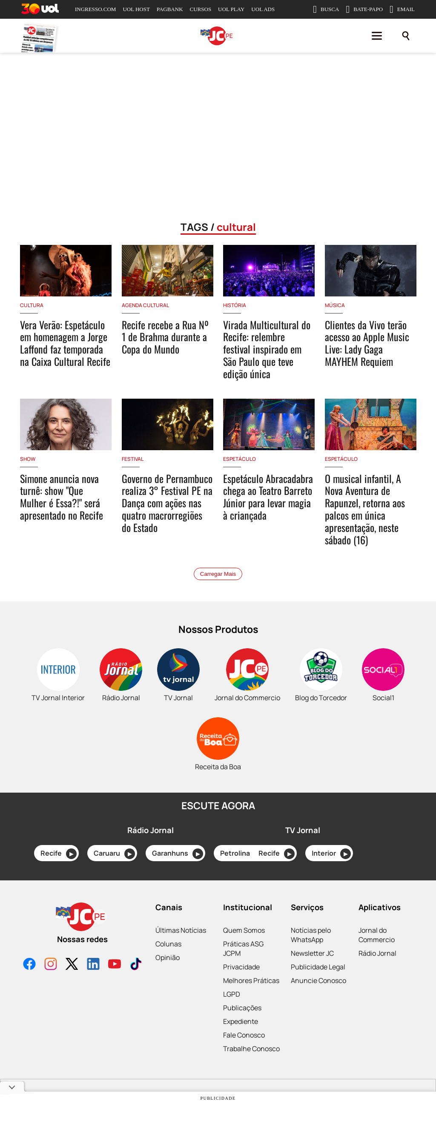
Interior (331, 853)
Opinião (167, 957)
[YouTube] (114, 964)
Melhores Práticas (251, 980)
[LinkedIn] (93, 964)
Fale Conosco (244, 1035)
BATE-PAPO (364, 9)
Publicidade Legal (318, 967)
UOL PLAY (231, 9)
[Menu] (377, 36)
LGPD (231, 994)
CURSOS (201, 9)
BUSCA (326, 9)
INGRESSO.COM (95, 9)
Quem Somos (244, 930)
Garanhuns (177, 853)
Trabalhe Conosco (251, 1048)
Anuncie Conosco (318, 980)
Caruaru (114, 853)
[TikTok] (135, 964)
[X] (72, 964)
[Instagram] (50, 964)
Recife (58, 853)
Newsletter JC (312, 953)
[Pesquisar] (406, 36)
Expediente (240, 1021)
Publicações (242, 1007)
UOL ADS (263, 9)
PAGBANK (170, 9)
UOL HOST (136, 9)
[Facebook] (29, 964)
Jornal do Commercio (377, 935)
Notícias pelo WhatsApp (311, 935)
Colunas (168, 944)
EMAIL (402, 9)
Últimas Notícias (180, 930)
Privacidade (241, 967)
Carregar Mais (218, 574)
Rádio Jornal (377, 953)
